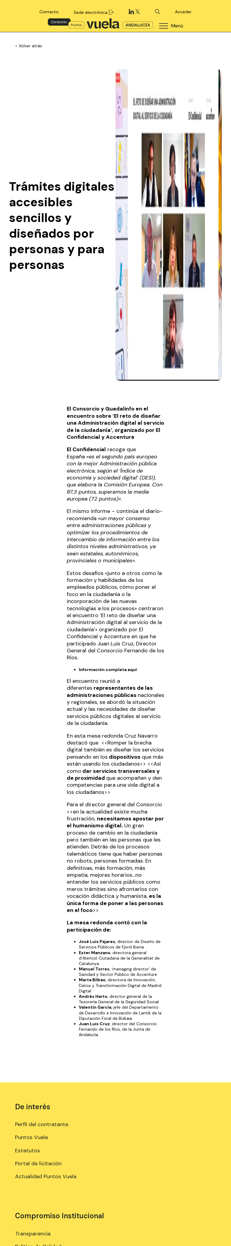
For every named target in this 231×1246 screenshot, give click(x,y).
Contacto (49, 11)
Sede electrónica (93, 12)
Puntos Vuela (31, 1137)
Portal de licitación (38, 1163)
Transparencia (33, 1233)
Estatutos (27, 1150)
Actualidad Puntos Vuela (45, 1176)
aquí (132, 669)
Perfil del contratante (41, 1124)
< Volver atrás (28, 45)
